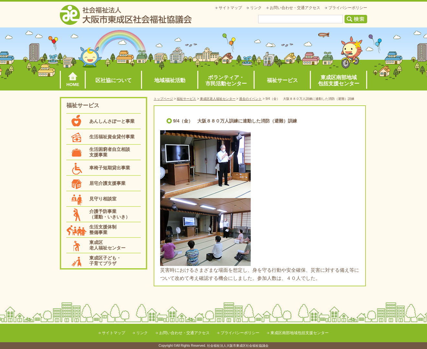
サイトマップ (230, 7)
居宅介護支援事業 (107, 183)
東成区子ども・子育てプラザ (105, 260)
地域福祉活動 (169, 80)
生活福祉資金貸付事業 (112, 136)
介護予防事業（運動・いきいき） (109, 214)
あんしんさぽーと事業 (112, 121)
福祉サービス (282, 80)
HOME (72, 84)
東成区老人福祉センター (107, 245)
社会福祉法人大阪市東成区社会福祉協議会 (126, 15)
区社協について (113, 80)
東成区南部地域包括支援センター (338, 80)
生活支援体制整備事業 (102, 229)
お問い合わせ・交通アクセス (295, 7)
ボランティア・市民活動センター (226, 80)
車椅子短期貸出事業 (109, 167)
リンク (256, 7)
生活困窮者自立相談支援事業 (109, 152)
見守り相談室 (102, 198)
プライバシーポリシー (347, 7)
